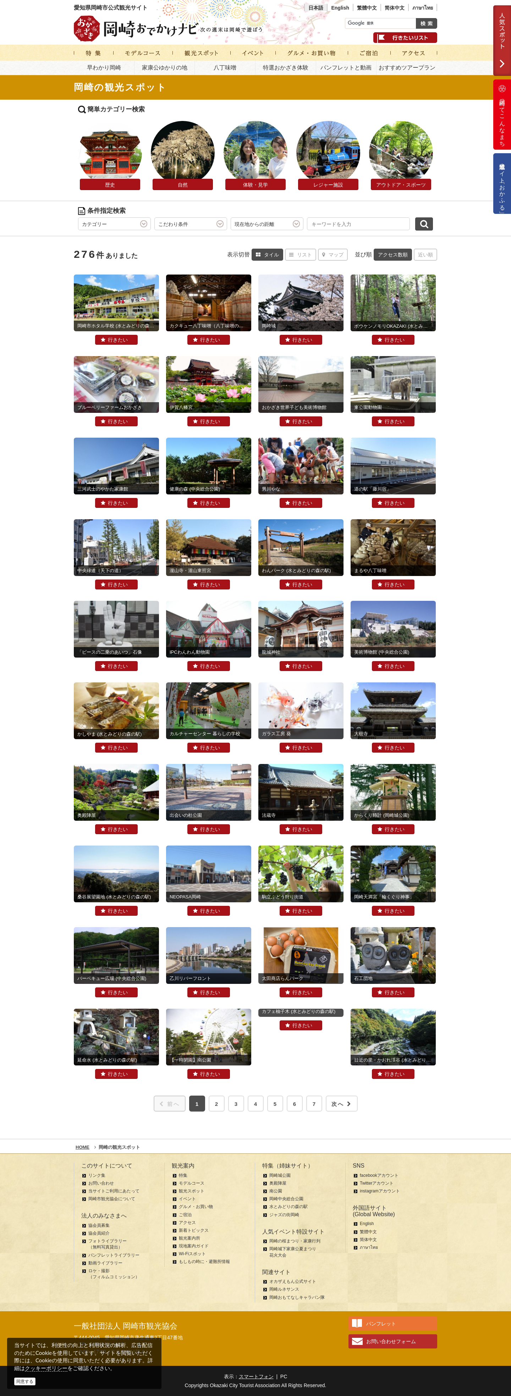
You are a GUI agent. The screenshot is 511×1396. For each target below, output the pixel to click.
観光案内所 (189, 1238)
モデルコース (191, 1183)
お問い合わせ (101, 1183)
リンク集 (96, 1175)
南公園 (275, 1191)
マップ (333, 254)
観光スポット (191, 1191)
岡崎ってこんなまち (502, 114)
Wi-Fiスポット (192, 1253)
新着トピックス (194, 1230)
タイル (267, 254)
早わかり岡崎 (104, 68)
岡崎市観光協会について (111, 1198)
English (340, 8)
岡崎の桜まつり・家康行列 (294, 1241)
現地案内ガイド (194, 1245)
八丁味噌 (225, 68)
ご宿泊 (185, 1214)
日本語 (315, 8)
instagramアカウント (380, 1191)
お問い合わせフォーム (391, 1341)
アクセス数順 (393, 254)
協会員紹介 (99, 1233)
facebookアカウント (379, 1175)
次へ (341, 1104)
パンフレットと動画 (346, 68)
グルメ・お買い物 (196, 1206)
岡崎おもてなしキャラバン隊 (297, 1297)
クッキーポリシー (46, 1368)
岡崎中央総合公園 (286, 1198)
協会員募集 (99, 1225)
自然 (183, 185)
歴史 (110, 185)
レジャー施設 (328, 185)
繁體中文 (367, 8)
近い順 (425, 254)
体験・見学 (255, 185)
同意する (24, 1381)
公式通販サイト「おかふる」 (502, 183)
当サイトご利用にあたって (113, 1191)
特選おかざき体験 (285, 68)
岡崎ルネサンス (284, 1289)
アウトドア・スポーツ (401, 185)
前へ (169, 1104)
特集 (183, 1175)
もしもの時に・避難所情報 (204, 1261)
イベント (187, 1198)
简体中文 (395, 8)
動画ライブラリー (105, 1263)
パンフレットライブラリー (113, 1255)
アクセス (187, 1222)
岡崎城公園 (280, 1175)
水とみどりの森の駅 (288, 1206)
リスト (300, 254)
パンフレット (381, 1323)
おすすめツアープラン (407, 68)
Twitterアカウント (377, 1183)
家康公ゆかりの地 (164, 68)
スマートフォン (256, 1376)
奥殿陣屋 (277, 1183)
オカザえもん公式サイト (292, 1281)
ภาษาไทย (422, 8)
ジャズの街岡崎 (284, 1214)
